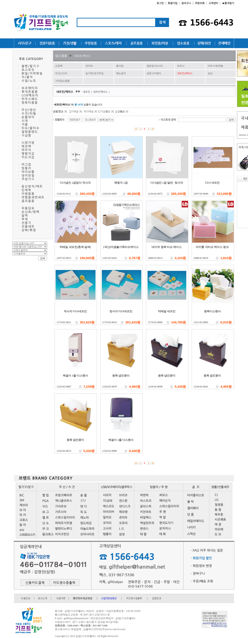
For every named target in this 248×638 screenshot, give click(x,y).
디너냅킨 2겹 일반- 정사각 (166, 182)
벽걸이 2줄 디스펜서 (120, 439)
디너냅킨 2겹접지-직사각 (75, 182)
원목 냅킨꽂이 (121, 375)
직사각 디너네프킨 (75, 311)
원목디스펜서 (212, 311)
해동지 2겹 (121, 182)
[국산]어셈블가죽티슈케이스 (121, 247)
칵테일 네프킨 (166, 311)
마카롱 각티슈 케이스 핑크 (212, 247)
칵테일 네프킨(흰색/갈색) (75, 247)
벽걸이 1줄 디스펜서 (75, 375)
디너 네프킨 (212, 182)
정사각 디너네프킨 (120, 311)
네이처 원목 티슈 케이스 (167, 247)
